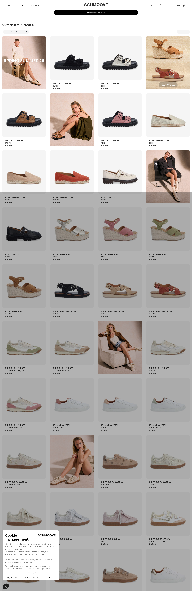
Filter (183, 32)
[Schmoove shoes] (96, 4)
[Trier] (16, 32)
